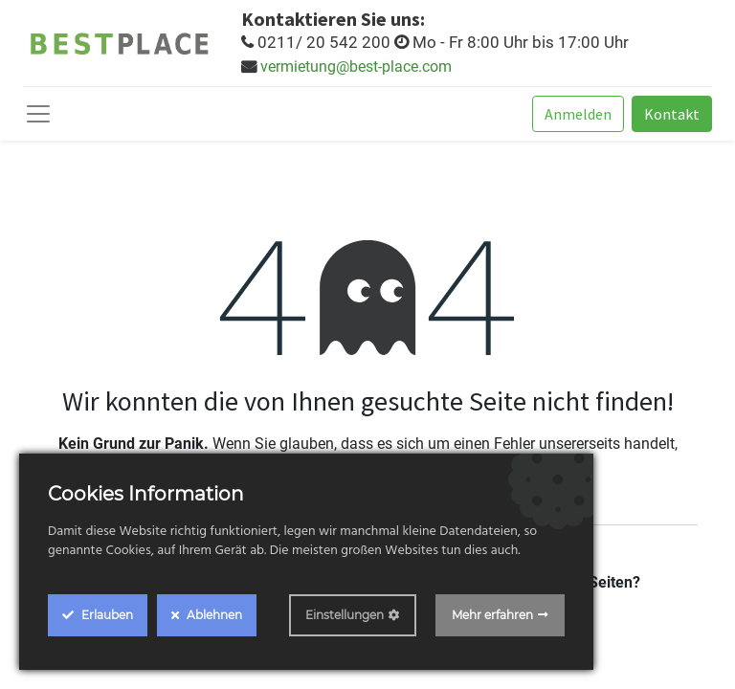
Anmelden (578, 113)
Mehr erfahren (492, 615)
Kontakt (672, 113)
